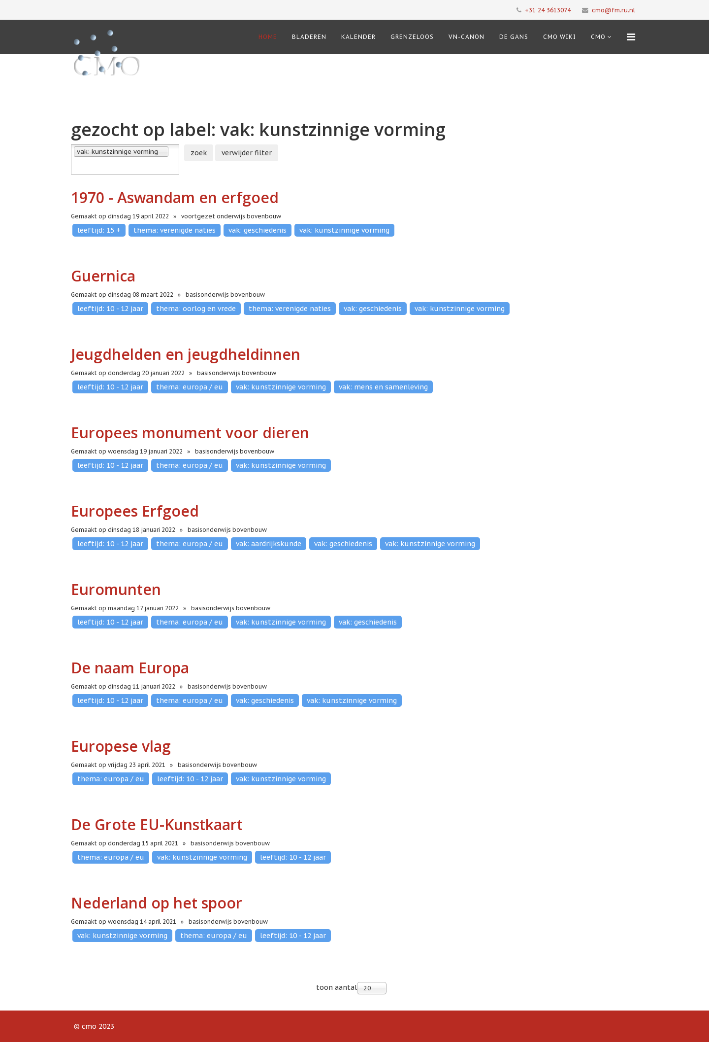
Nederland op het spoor (156, 903)
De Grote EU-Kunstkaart (157, 824)
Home (267, 36)
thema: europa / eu (189, 387)
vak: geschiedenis (257, 230)
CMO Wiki (559, 36)
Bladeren (309, 36)
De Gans (513, 36)
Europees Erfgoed (135, 511)
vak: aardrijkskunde (268, 543)
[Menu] (631, 37)
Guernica (103, 276)
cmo (598, 36)
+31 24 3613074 (548, 10)
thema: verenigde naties (174, 230)
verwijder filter (247, 152)
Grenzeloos (412, 36)
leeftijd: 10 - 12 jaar (110, 308)
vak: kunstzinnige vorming (344, 230)
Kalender (358, 36)
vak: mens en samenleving (383, 387)
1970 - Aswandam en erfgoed (175, 197)
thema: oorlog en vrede (196, 308)
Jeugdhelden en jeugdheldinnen (185, 354)
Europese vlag (121, 746)
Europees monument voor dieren (190, 432)
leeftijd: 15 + (99, 230)
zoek (199, 152)
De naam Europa (130, 668)
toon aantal (336, 987)
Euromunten (116, 589)
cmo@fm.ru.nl (613, 10)
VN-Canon (466, 36)
